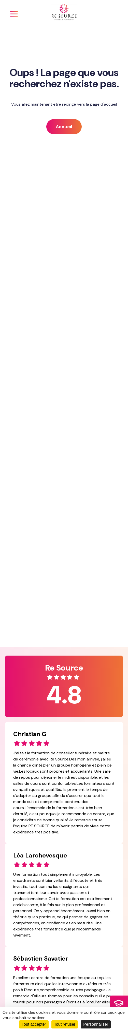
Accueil (64, 126)
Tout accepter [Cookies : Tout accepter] (34, 1024)
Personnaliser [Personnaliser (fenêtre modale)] (95, 1024)
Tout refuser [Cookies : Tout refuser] (64, 1024)
